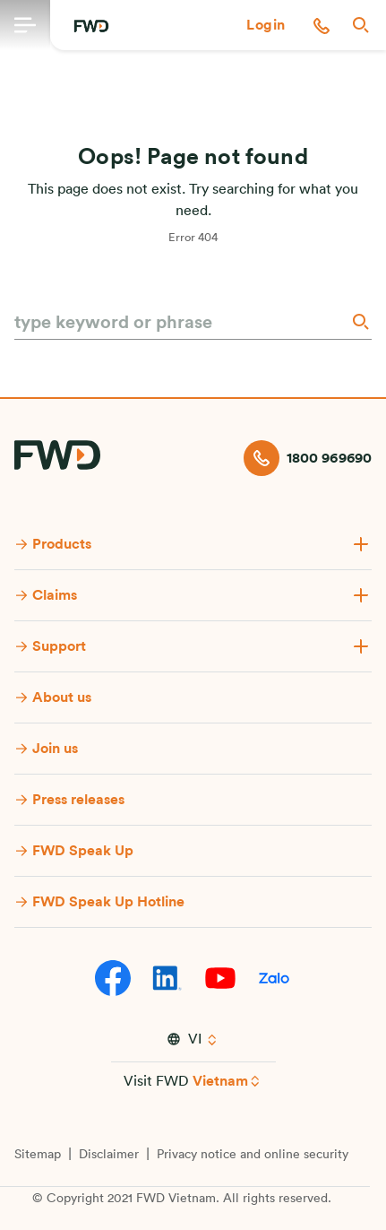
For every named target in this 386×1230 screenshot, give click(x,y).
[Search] (359, 321)
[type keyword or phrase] (180, 323)
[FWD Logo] (91, 26)
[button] (266, 25)
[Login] (266, 25)
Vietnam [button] (220, 1081)
